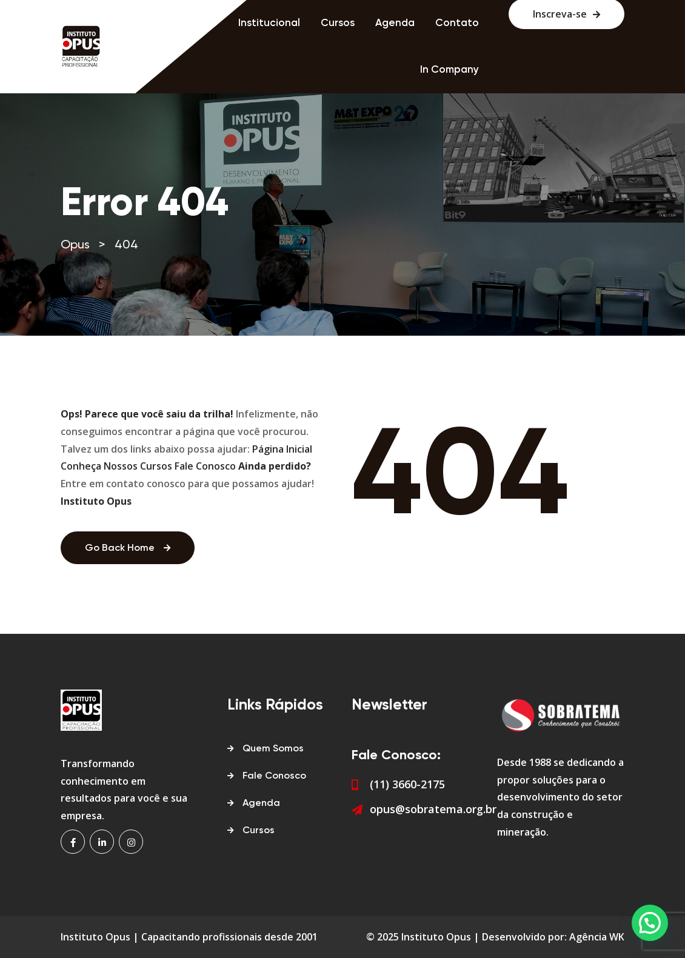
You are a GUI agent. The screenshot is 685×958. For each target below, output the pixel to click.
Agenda (395, 23)
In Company (449, 70)
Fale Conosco (205, 466)
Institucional (269, 23)
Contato (457, 23)
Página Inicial (282, 449)
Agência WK (596, 936)
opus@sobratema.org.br (433, 809)
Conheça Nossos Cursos (116, 466)
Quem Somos (273, 749)
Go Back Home (127, 548)
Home (203, 23)
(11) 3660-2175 (407, 784)
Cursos (338, 23)
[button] (650, 923)
